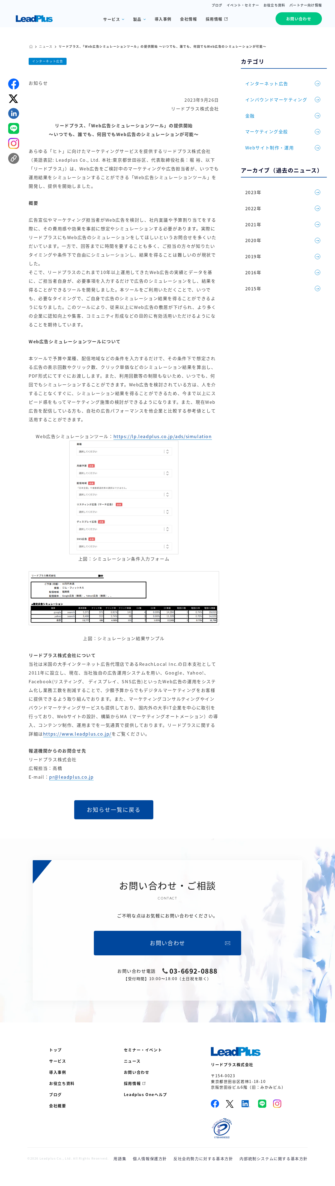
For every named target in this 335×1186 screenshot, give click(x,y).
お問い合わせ (298, 18)
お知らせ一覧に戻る (114, 810)
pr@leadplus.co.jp (71, 776)
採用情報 (217, 19)
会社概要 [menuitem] (57, 1105)
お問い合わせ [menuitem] (136, 1072)
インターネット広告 (47, 61)
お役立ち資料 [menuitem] (62, 1083)
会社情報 (188, 19)
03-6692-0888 (193, 971)
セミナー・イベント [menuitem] (143, 1049)
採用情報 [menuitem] (132, 1083)
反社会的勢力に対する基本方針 (203, 1158)
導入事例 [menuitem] (57, 1072)
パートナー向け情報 (305, 5)
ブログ (217, 5)
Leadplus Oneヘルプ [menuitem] (145, 1094)
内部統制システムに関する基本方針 (274, 1158)
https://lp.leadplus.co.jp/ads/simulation (162, 436)
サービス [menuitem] (57, 1061)
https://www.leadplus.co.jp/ (77, 733)
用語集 (119, 1158)
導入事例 (163, 19)
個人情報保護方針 (150, 1158)
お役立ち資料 (274, 5)
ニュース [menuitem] (132, 1061)
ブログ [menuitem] (55, 1094)
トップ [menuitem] (55, 1049)
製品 (137, 19)
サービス (111, 19)
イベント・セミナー (243, 5)
